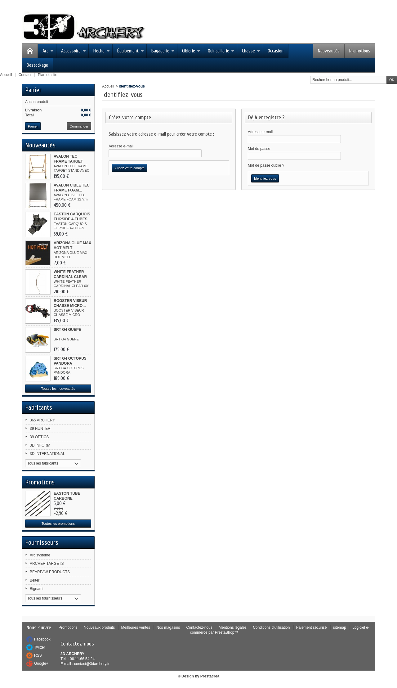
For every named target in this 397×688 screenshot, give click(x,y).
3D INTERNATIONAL (47, 454)
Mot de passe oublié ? (266, 165)
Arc (48, 51)
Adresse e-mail (121, 146)
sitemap (339, 627)
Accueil (108, 86)
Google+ (41, 663)
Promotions (359, 51)
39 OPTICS (39, 437)
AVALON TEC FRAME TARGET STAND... (68, 161)
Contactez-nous (199, 627)
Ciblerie (191, 51)
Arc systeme (40, 555)
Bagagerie (163, 51)
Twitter (39, 647)
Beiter (34, 580)
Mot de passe (259, 148)
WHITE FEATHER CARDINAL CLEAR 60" (70, 277)
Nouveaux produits (99, 627)
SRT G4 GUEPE (67, 329)
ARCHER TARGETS (47, 563)
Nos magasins (168, 627)
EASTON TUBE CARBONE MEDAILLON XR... (69, 498)
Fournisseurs (41, 542)
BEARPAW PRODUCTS (50, 572)
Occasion (275, 51)
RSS (38, 655)
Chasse (251, 51)
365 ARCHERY (42, 420)
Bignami (36, 589)
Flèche (101, 51)
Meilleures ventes (135, 627)
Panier (33, 90)
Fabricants (38, 407)
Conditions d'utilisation (271, 627)
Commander (78, 126)
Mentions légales (233, 627)
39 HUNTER (40, 428)
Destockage (37, 65)
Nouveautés (329, 51)
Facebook (42, 639)
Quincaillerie (221, 51)
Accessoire (73, 51)
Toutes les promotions (58, 523)
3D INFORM (40, 445)
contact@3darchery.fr (91, 664)
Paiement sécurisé (311, 627)
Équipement (130, 51)
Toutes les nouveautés (58, 388)
